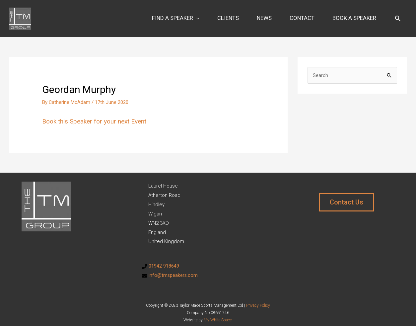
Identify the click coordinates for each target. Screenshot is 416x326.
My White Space (218, 315)
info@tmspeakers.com (174, 271)
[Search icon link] (397, 16)
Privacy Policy (258, 300)
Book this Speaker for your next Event (97, 117)
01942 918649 (164, 261)
